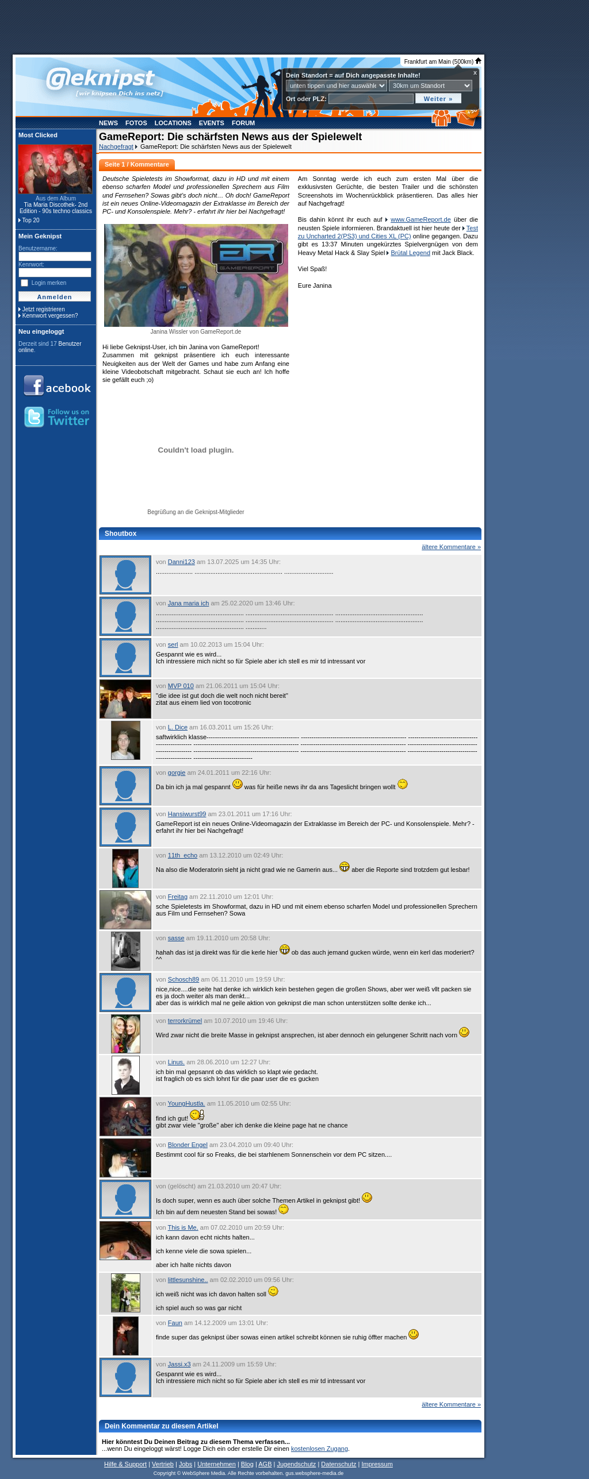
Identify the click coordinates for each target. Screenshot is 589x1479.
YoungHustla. (186, 1103)
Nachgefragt (116, 146)
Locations (173, 122)
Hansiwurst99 (187, 813)
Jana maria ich (188, 603)
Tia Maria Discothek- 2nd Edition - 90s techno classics (56, 208)
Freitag (178, 896)
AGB (264, 1464)
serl (173, 644)
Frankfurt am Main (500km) (442, 62)
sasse (176, 937)
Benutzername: (38, 248)
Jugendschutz (296, 1464)
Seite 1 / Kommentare (137, 164)
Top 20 (31, 220)
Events (211, 122)
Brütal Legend (411, 252)
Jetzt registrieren (43, 309)
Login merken (49, 283)
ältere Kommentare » (451, 546)
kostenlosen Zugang (319, 1448)
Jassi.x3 (179, 1364)
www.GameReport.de (421, 219)
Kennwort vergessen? (50, 315)
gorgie (177, 772)
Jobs (185, 1464)
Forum (243, 122)
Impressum (376, 1464)
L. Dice (178, 727)
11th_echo (182, 855)
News (108, 122)
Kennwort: (31, 264)
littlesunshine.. (188, 1279)
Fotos (136, 122)
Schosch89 (183, 979)
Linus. (176, 1062)
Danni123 (181, 561)
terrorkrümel (185, 1020)
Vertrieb (163, 1464)
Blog (247, 1464)
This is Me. (183, 1227)
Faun (175, 1322)
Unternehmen (216, 1464)
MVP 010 (181, 685)
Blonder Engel (188, 1144)
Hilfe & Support (125, 1464)
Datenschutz (338, 1464)
